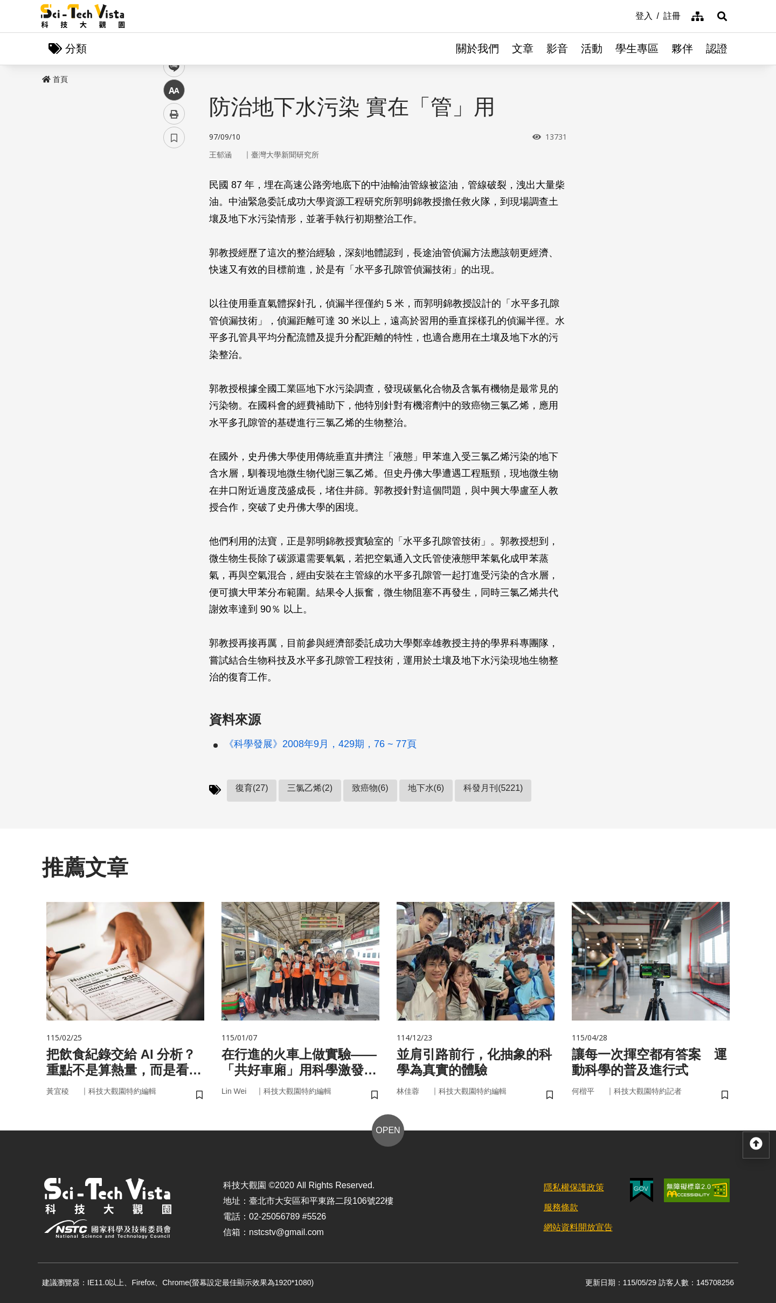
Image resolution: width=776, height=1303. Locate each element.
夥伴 (682, 48)
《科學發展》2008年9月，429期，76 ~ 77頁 (320, 744)
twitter (174, 230)
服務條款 (561, 1207)
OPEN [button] (388, 1130)
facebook (174, 206)
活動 (591, 48)
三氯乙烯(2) (309, 787)
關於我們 (477, 48)
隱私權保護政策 (574, 1187)
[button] (722, 16)
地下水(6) (426, 787)
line (170, 253)
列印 (174, 301)
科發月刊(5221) (493, 787)
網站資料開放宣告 (578, 1227)
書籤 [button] (174, 324)
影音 (557, 48)
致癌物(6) (370, 787)
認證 (717, 48)
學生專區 (637, 48)
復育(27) (251, 787)
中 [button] (174, 277)
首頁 (55, 79)
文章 (523, 48)
